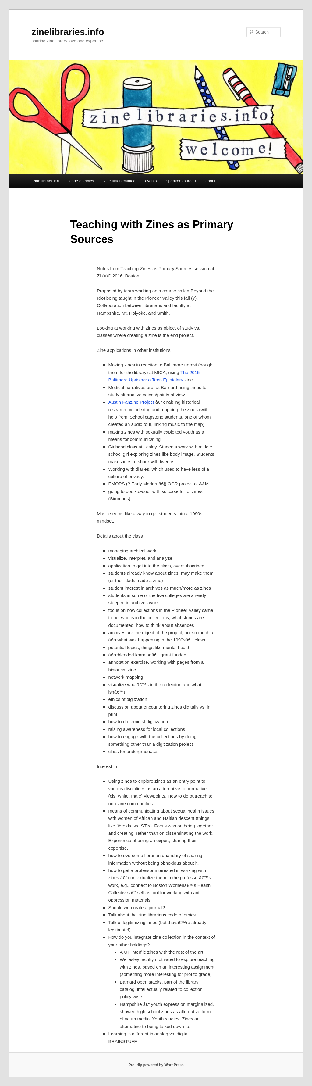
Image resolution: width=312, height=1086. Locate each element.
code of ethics (81, 181)
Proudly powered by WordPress (155, 1065)
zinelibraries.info (67, 32)
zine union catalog (120, 181)
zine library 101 (46, 181)
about (210, 181)
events (151, 181)
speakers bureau (181, 181)
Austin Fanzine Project (131, 402)
